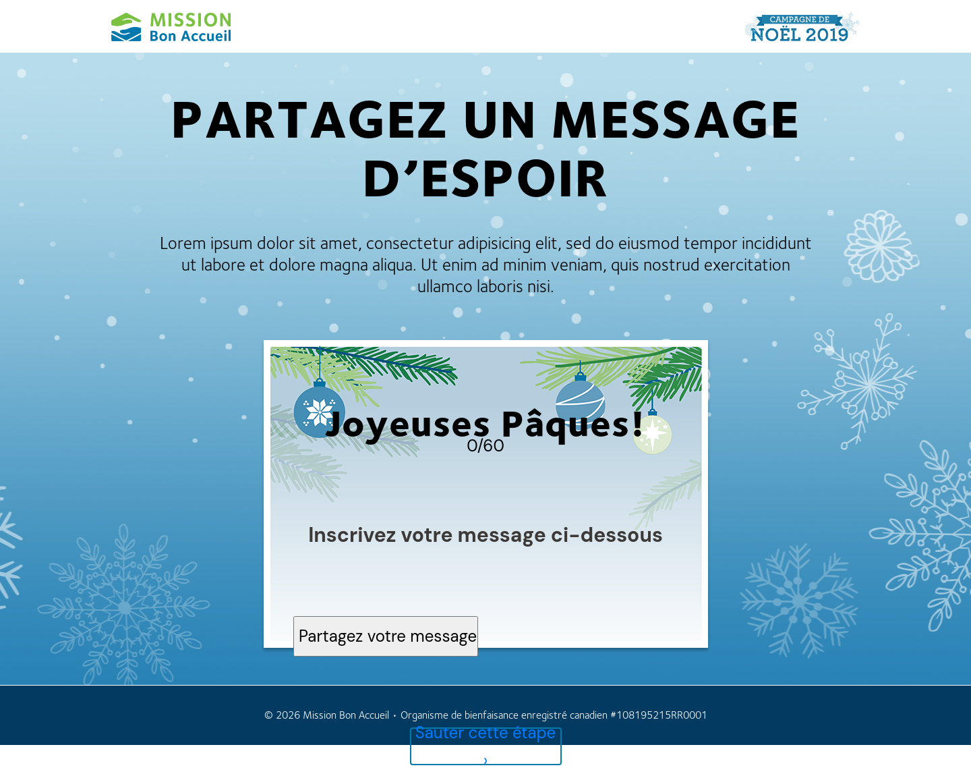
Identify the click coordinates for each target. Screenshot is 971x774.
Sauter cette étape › (485, 746)
